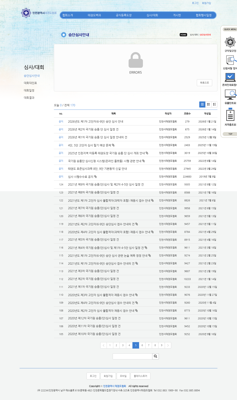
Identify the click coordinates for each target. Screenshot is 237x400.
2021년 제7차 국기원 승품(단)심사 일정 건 (93, 208)
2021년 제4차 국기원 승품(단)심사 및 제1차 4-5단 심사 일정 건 (106, 247)
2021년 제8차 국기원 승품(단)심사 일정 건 (93, 192)
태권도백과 (94, 15)
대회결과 (29, 97)
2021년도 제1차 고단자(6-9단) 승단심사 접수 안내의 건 (101, 263)
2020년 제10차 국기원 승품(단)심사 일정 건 (94, 333)
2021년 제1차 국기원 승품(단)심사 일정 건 (93, 286)
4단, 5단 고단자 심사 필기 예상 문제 (91, 145)
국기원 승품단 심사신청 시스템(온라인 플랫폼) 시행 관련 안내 (106, 161)
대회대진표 (30, 83)
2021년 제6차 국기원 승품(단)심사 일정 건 (93, 215)
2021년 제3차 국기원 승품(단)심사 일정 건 (93, 271)
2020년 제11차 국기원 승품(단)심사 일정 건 (94, 326)
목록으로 (204, 82)
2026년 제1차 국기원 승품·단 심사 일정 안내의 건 (97, 137)
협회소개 (67, 15)
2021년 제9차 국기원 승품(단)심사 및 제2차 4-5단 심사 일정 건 (106, 184)
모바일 (123, 376)
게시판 (177, 15)
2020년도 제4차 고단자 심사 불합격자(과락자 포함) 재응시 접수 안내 (109, 232)
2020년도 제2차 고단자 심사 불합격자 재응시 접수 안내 (101, 310)
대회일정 (29, 90)
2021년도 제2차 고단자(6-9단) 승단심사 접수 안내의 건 (101, 224)
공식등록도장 (124, 15)
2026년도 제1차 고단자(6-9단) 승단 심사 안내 (95, 121)
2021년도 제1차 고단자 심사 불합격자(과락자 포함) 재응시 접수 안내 (109, 200)
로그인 (195, 3)
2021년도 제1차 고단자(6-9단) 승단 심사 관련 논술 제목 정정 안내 (107, 255)
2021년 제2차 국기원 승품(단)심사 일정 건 (93, 278)
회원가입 (206, 3)
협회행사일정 (204, 15)
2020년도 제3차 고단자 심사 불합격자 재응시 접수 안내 (101, 295)
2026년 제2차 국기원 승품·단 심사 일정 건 (93, 129)
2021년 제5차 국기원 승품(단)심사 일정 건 (93, 239)
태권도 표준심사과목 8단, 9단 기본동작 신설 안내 (97, 168)
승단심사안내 (32, 75)
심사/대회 (152, 15)
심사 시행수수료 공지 (82, 176)
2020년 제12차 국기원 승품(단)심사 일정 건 (94, 318)
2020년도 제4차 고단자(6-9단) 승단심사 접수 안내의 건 (101, 302)
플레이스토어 (140, 376)
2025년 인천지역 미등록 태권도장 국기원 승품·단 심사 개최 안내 (108, 153)
